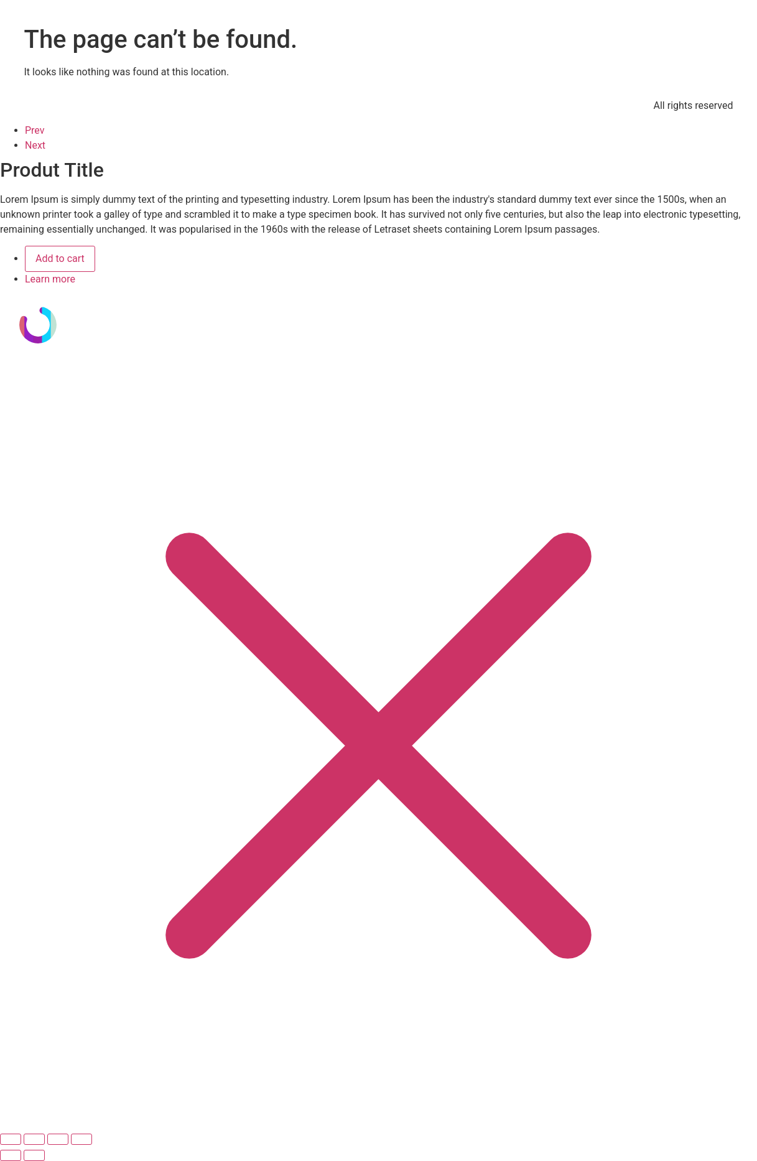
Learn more (50, 279)
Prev (35, 130)
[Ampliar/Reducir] (10, 1139)
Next (35, 145)
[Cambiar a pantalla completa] (34, 1139)
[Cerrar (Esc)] (81, 1139)
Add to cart (60, 258)
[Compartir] (57, 1139)
